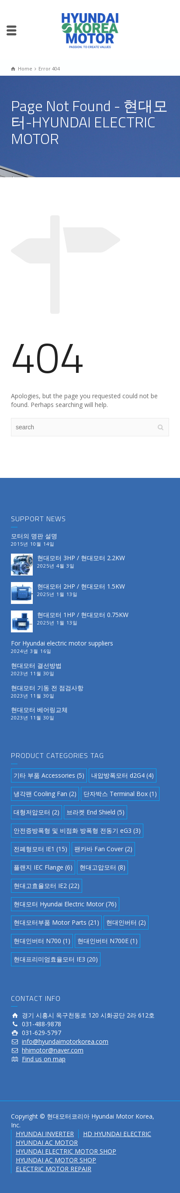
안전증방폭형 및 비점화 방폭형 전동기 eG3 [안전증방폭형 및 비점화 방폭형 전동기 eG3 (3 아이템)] (77, 830)
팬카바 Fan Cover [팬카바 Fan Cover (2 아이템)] (103, 849)
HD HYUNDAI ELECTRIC (117, 1134)
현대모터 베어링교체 (39, 709)
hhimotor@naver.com (52, 1050)
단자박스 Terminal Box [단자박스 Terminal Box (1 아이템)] (120, 793)
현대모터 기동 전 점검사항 (47, 688)
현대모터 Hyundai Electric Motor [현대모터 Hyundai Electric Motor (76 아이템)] (65, 904)
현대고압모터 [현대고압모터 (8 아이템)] (102, 867)
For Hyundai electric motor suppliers (62, 643)
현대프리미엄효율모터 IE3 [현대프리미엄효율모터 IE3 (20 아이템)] (56, 959)
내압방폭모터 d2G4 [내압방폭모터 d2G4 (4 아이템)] (122, 775)
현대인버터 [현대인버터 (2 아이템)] (126, 922)
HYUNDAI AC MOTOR (47, 1142)
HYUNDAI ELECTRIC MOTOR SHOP (66, 1151)
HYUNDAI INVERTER (45, 1134)
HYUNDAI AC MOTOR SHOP (56, 1160)
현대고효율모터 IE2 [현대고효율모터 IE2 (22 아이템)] (47, 885)
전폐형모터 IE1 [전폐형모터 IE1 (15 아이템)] (40, 849)
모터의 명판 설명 (34, 536)
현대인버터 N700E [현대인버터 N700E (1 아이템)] (107, 941)
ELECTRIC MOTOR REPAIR (53, 1169)
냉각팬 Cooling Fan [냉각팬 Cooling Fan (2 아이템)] (45, 793)
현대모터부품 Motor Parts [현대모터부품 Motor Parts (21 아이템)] (56, 922)
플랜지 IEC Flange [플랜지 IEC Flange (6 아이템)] (43, 867)
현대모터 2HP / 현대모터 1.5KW (81, 586)
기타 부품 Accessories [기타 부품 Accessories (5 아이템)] (49, 775)
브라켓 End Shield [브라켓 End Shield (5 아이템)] (95, 812)
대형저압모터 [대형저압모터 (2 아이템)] (36, 812)
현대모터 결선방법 (36, 665)
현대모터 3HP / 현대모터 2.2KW (81, 558)
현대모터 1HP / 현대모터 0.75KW (82, 615)
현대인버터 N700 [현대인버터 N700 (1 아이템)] (42, 941)
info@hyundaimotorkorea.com (65, 1041)
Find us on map (44, 1059)
